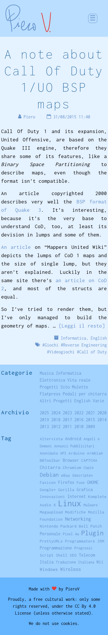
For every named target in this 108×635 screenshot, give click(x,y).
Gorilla (66, 489)
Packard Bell (74, 526)
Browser (71, 460)
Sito (65, 386)
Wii (99, 562)
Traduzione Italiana (75, 562)
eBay (65, 475)
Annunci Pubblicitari (74, 446)
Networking (78, 519)
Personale (50, 533)
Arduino (77, 453)
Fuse (81, 482)
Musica (47, 373)
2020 (102, 412)
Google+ (48, 489)
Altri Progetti (56, 400)
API (63, 453)
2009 (90, 426)
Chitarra (50, 467)
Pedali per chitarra (85, 393)
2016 (79, 419)
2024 (55, 412)
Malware (91, 505)
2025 (44, 412)
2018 (55, 419)
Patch (96, 526)
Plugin (92, 533)
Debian (49, 474)
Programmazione (56, 547)
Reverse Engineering (85, 344)
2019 (44, 419)
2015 (90, 419)
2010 (79, 426)
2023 (67, 412)
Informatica (73, 338)
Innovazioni (52, 496)
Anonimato (49, 453)
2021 (90, 412)
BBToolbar (50, 460)
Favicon (48, 482)
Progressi (83, 548)
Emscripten (83, 475)
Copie (89, 467)
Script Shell (53, 555)
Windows (49, 569)
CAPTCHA (89, 460)
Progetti (49, 386)
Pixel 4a (71, 534)
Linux (69, 503)
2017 (67, 419)
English (99, 338)
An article (16, 247)
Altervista (51, 438)
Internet (76, 496)
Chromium (72, 467)
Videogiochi (62, 351)
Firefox (66, 482)
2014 (102, 419)
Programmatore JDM (84, 541)
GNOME (92, 482)
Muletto (80, 386)
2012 (55, 426)
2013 (44, 426)
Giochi (51, 344)
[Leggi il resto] (82, 326)
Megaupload (51, 512)
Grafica (85, 489)
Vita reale (78, 380)
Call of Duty (93, 351)
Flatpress (50, 393)
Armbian (95, 453)
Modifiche (75, 512)
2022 (79, 412)
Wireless (70, 569)
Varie (98, 400)
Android (73, 438)
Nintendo (49, 526)
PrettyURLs (51, 541)
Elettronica (52, 380)
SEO (73, 555)
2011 (67, 426)
